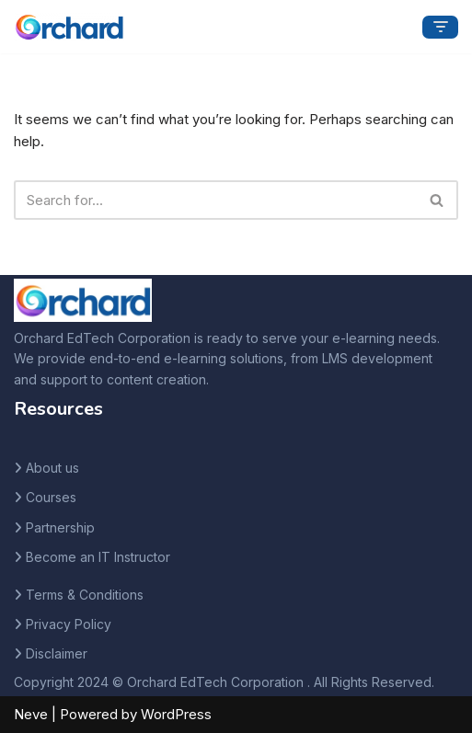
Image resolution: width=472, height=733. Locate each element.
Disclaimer (56, 653)
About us (52, 467)
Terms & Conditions (85, 594)
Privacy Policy (68, 624)
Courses (51, 497)
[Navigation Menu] (440, 27)
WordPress (176, 714)
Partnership (60, 527)
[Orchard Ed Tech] (69, 26)
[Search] (215, 200)
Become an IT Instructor (98, 557)
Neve (31, 714)
